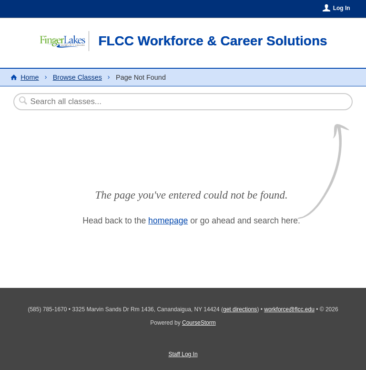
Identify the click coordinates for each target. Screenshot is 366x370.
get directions (240, 309)
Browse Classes (77, 77)
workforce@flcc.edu (289, 309)
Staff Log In (182, 354)
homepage (168, 220)
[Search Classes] (159, 101)
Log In (341, 8)
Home (29, 77)
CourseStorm (199, 322)
